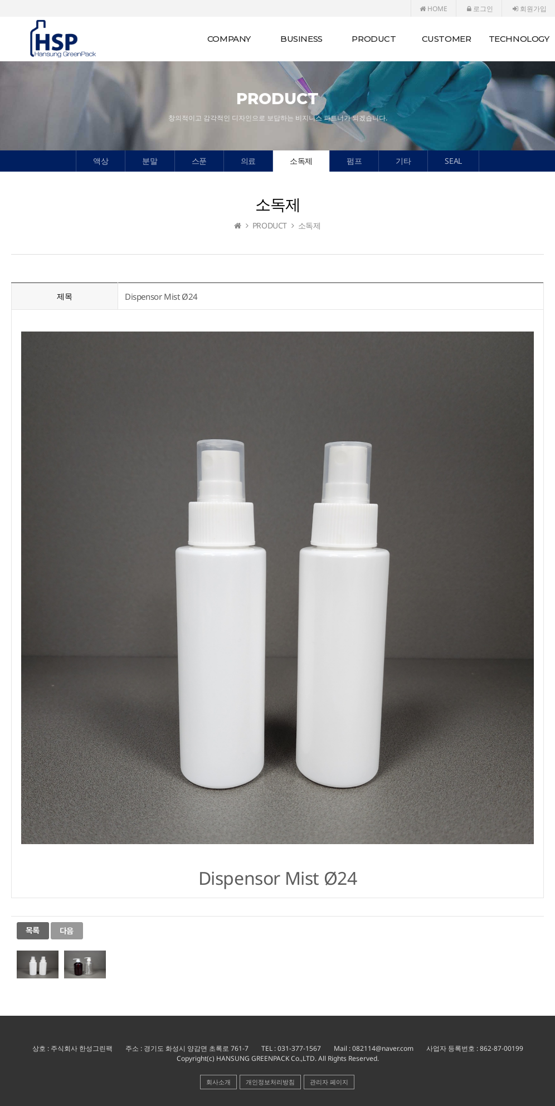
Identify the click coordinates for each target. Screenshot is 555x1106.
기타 (403, 160)
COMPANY (229, 38)
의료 (248, 160)
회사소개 (218, 1082)
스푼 (199, 160)
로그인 (480, 8)
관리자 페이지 (329, 1082)
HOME (433, 8)
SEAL (453, 160)
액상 (100, 160)
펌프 (354, 160)
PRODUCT (374, 38)
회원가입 (530, 8)
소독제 (301, 160)
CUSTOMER (446, 38)
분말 (149, 160)
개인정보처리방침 (270, 1082)
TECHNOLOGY (519, 38)
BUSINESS (301, 38)
